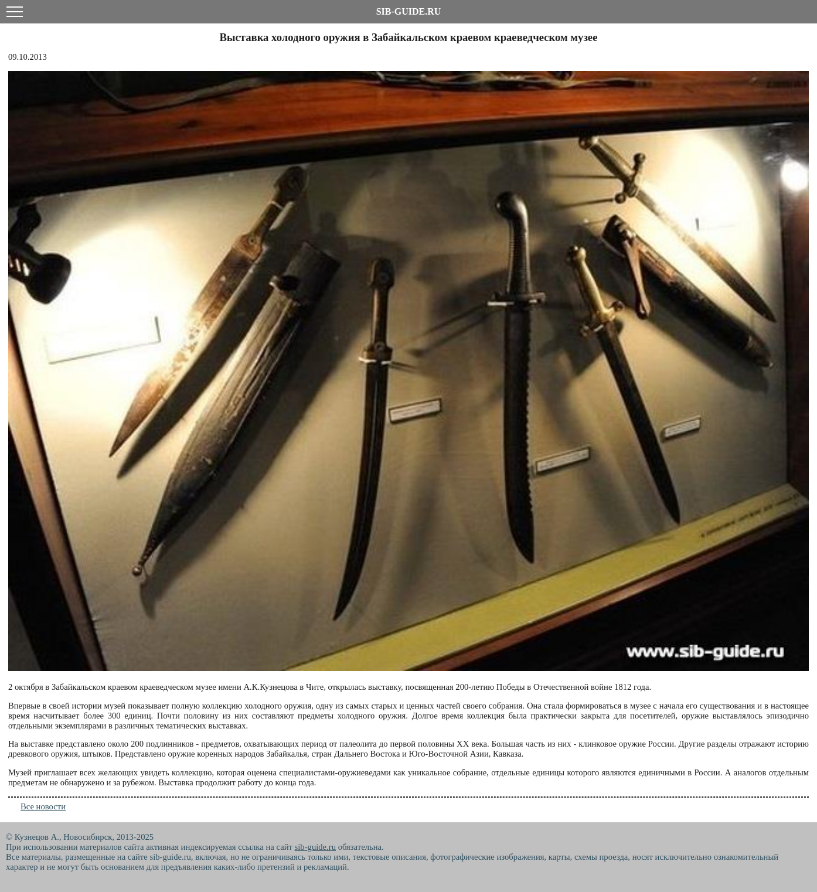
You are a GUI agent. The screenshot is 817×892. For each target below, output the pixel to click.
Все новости (43, 806)
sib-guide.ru (315, 847)
